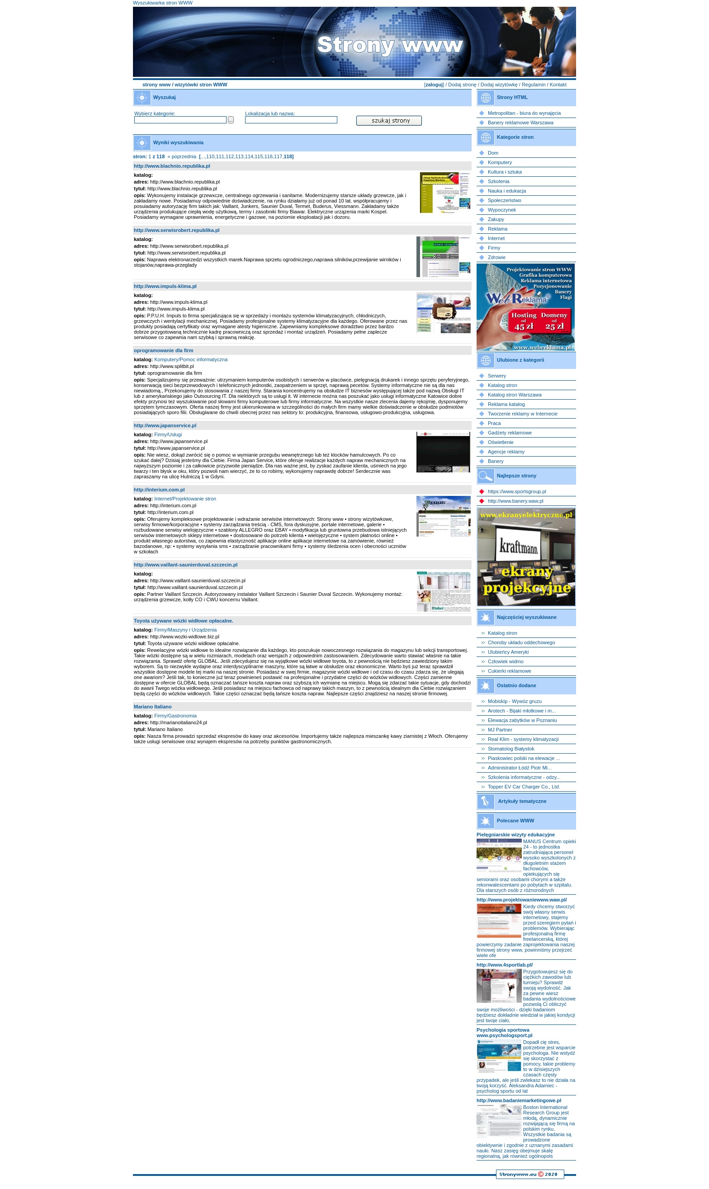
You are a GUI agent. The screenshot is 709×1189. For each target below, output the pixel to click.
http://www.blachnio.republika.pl (172, 166)
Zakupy (496, 219)
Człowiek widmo (506, 661)
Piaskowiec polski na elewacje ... (524, 758)
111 (220, 156)
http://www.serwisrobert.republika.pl (177, 230)
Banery (496, 461)
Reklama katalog (506, 404)
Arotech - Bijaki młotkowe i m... (522, 710)
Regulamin (534, 84)
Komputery (500, 162)
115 (259, 156)
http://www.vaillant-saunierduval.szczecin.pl (185, 564)
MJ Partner (500, 729)
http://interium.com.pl (159, 489)
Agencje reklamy (506, 451)
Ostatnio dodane (516, 685)
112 (230, 156)
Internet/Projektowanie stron (185, 498)
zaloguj (434, 84)
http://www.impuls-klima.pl (165, 286)
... (203, 156)
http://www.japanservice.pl (165, 425)
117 (278, 156)
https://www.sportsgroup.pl (517, 491)
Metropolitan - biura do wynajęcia (524, 113)
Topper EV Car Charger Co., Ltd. (524, 786)
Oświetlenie (501, 442)
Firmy (494, 247)
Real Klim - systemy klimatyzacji (523, 739)
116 (269, 156)
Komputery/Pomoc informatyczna (190, 359)
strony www (156, 84)
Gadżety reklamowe (510, 432)
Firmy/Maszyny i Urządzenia (185, 629)
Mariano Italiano (153, 706)
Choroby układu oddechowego (521, 642)
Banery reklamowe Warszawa (520, 122)
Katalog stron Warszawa (515, 394)
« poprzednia (181, 156)
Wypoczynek (502, 209)
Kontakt (558, 84)
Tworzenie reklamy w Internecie (523, 413)
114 (249, 156)
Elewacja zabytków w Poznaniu (522, 720)
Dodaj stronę (462, 84)
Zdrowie (497, 257)
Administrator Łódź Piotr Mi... (520, 767)
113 (239, 156)
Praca (494, 423)
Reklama (497, 228)
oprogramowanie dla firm (163, 350)
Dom (493, 153)
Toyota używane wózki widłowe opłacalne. (183, 620)
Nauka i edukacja (507, 190)
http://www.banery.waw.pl (516, 501)
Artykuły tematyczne (522, 801)
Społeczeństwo (504, 200)
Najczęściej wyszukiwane (527, 617)
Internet (496, 238)
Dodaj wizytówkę (499, 84)
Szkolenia (499, 181)
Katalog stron (502, 385)
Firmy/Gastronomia (175, 715)
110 (210, 156)
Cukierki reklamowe (509, 671)
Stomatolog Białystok (511, 748)
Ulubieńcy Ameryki (508, 652)
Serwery (497, 375)
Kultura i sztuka (505, 172)
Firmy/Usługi (168, 434)
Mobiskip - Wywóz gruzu (515, 701)
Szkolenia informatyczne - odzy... (524, 777)
